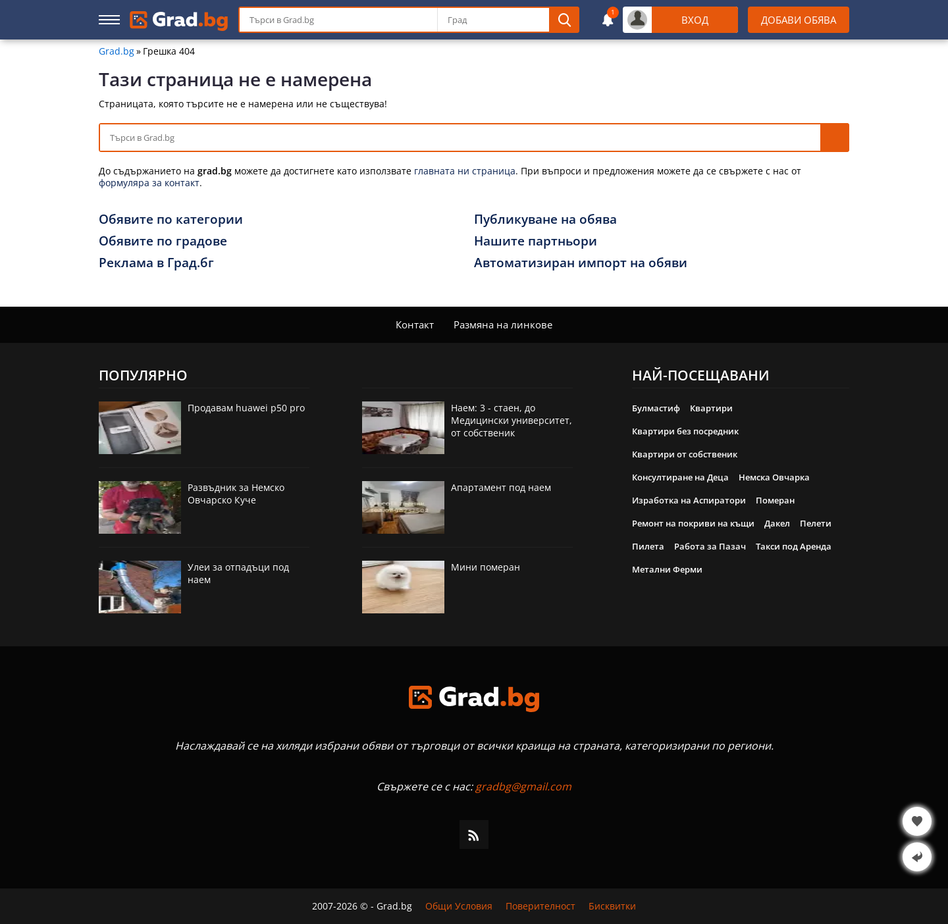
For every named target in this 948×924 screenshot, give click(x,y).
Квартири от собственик (684, 454)
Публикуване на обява (545, 219)
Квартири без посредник (685, 431)
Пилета (648, 546)
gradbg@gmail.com (523, 786)
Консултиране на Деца (680, 477)
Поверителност (540, 906)
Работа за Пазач (710, 546)
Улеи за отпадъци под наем (238, 573)
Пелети (815, 523)
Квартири (711, 408)
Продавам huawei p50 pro (246, 407)
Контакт (415, 324)
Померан (775, 500)
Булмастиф (656, 408)
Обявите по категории (171, 219)
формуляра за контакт (149, 182)
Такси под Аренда (793, 546)
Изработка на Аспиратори (689, 500)
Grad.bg (116, 51)
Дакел (777, 523)
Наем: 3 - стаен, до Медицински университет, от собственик (511, 420)
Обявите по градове (163, 240)
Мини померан (485, 567)
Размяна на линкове (503, 324)
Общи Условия (458, 906)
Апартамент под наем (501, 487)
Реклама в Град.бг (156, 262)
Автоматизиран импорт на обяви (580, 262)
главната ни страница (464, 171)
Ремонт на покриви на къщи (693, 523)
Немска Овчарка (774, 477)
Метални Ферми (667, 569)
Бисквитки (612, 906)
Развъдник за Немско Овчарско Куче (236, 493)
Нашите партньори (535, 240)
